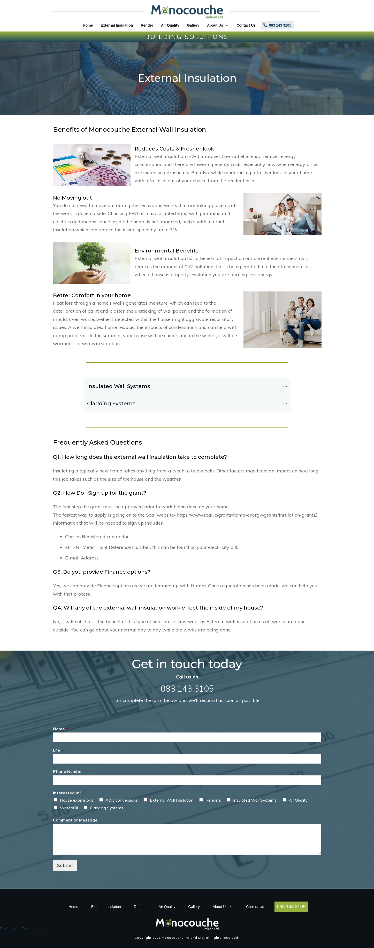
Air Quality (298, 800)
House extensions (76, 800)
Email (59, 750)
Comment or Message (76, 820)
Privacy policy (32, 928)
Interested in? (68, 792)
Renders (213, 800)
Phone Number (69, 771)
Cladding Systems (106, 807)
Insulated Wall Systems (255, 800)
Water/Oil (69, 807)
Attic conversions (121, 800)
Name (60, 728)
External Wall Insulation (171, 800)
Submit (65, 865)
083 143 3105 (187, 688)
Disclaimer (8, 928)
